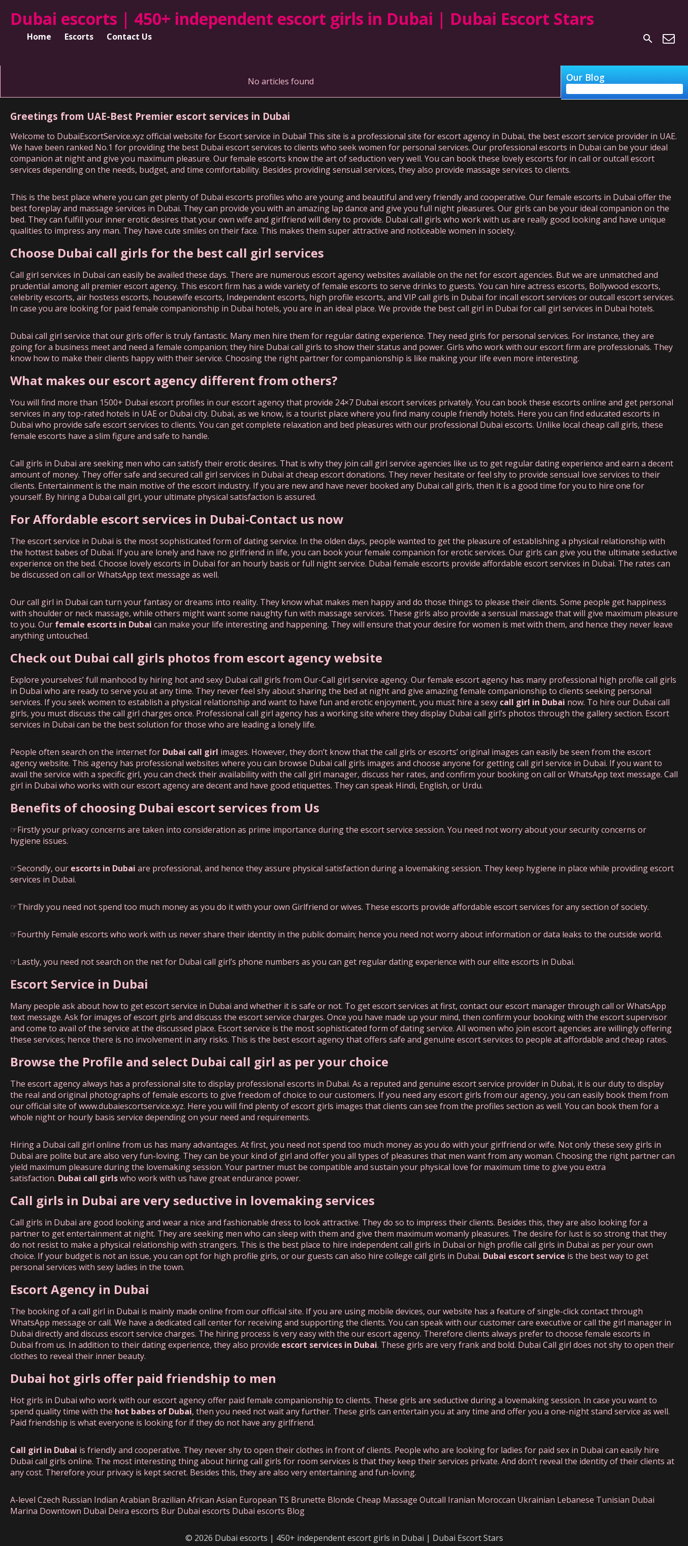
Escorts (78, 36)
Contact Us (129, 36)
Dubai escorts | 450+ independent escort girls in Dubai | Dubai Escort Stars (302, 18)
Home (39, 36)
